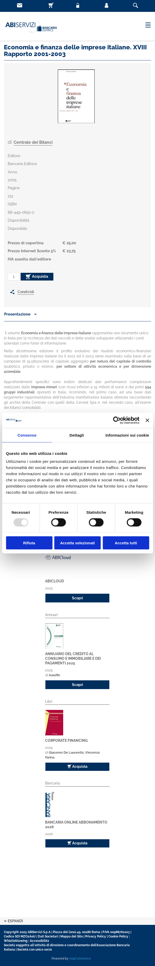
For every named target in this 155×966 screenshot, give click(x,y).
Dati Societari (48, 936)
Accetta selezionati (77, 543)
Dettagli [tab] (77, 435)
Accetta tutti (126, 543)
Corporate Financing (66, 740)
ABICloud (54, 581)
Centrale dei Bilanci (33, 142)
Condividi (26, 292)
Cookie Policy (118, 936)
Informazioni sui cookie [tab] (127, 435)
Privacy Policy (95, 936)
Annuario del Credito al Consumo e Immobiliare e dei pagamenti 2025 (73, 658)
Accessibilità (39, 941)
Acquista (37, 276)
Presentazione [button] (20, 314)
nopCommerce (80, 958)
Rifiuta (29, 543)
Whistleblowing (16, 941)
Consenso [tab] (27, 435)
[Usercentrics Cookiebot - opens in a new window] (117, 420)
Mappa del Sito (71, 936)
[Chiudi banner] (147, 420)
